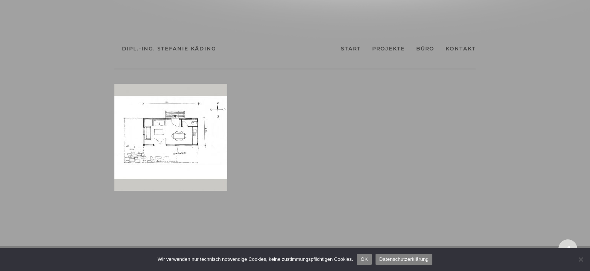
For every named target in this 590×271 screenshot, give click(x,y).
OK (364, 259)
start (357, 48)
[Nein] (580, 259)
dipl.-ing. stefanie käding (143, 49)
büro (445, 48)
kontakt (487, 48)
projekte (401, 48)
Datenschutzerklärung (404, 259)
